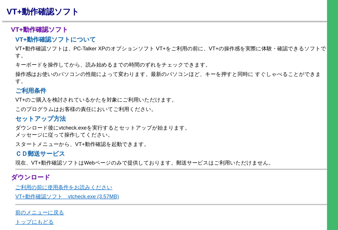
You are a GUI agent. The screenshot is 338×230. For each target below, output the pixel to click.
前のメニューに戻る (39, 212)
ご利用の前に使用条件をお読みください (63, 187)
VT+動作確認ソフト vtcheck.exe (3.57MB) (67, 196)
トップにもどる (34, 222)
